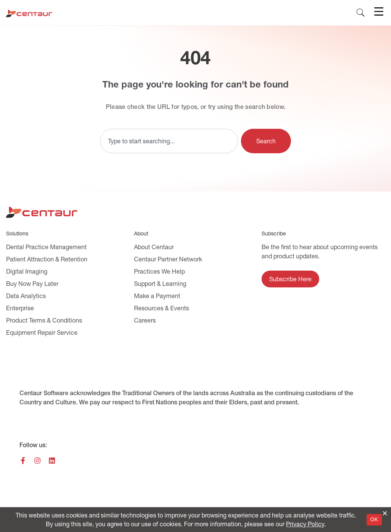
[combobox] (169, 141)
